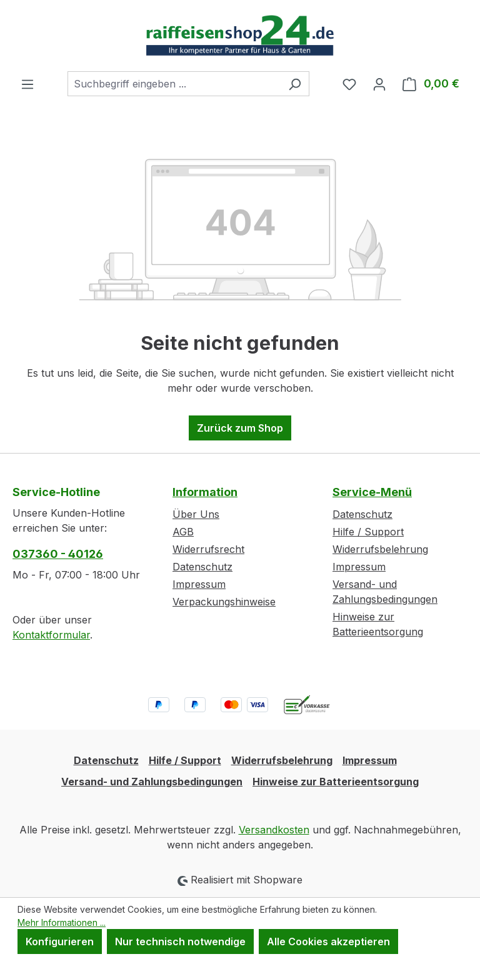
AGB (183, 531)
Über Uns (195, 514)
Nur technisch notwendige (180, 941)
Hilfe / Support (368, 531)
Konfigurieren (60, 941)
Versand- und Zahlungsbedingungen (151, 781)
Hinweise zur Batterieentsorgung (335, 781)
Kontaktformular (51, 635)
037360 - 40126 (57, 553)
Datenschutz (202, 566)
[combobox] (174, 83)
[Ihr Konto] (379, 83)
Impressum (199, 584)
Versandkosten (274, 829)
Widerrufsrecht (208, 549)
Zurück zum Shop (240, 428)
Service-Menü (372, 492)
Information (205, 492)
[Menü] (27, 83)
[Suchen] (294, 83)
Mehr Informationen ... (62, 922)
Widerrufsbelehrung (380, 549)
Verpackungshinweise (224, 601)
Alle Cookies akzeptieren (328, 941)
